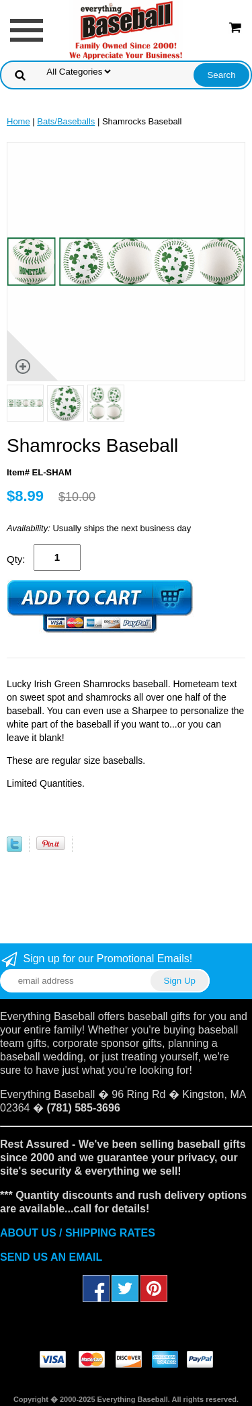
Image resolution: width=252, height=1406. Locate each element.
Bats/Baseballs (66, 121)
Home (18, 121)
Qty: (16, 559)
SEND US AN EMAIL (51, 1257)
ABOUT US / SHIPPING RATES (77, 1233)
